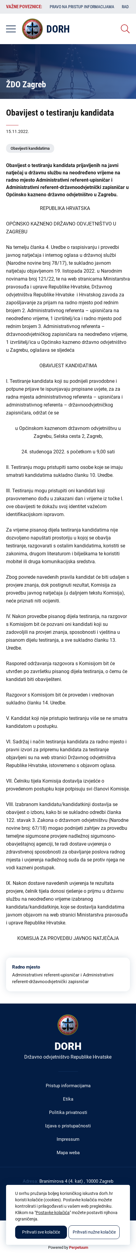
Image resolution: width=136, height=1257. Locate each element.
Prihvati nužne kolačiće (94, 1232)
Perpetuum (78, 1247)
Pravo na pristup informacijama (82, 6)
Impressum (68, 1139)
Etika (68, 1099)
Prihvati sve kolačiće (41, 1232)
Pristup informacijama (68, 1085)
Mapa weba (68, 1152)
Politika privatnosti (68, 1112)
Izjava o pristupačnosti (68, 1126)
